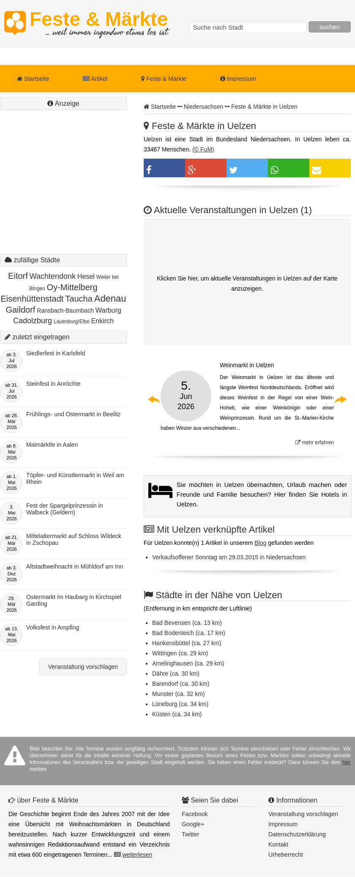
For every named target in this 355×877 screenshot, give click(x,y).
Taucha (79, 298)
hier (346, 762)
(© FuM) (203, 149)
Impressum (238, 78)
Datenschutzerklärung (297, 834)
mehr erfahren (314, 442)
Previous (154, 399)
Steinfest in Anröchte (53, 383)
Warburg (108, 310)
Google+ (193, 824)
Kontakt (278, 844)
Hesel (86, 276)
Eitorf (18, 275)
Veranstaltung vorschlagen (83, 666)
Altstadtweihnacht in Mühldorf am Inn (74, 566)
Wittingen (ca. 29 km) (180, 653)
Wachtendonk (53, 276)
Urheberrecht (285, 854)
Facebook (195, 814)
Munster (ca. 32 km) (178, 693)
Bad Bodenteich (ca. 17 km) (188, 633)
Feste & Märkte (99, 23)
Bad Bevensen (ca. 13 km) (187, 622)
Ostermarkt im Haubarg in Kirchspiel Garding (73, 600)
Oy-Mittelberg (72, 287)
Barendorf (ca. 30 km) (180, 683)
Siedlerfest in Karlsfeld (55, 353)
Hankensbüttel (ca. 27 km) (186, 643)
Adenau (110, 298)
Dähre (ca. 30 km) (175, 673)
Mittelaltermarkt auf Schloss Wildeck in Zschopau (73, 539)
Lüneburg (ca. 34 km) (180, 704)
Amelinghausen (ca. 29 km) (188, 663)
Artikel (95, 78)
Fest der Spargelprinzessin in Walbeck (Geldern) (64, 509)
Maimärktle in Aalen (52, 444)
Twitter (190, 834)
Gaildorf (20, 309)
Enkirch (102, 320)
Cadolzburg (32, 320)
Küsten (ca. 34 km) (177, 714)
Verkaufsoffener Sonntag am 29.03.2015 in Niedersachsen (229, 557)
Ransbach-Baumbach (65, 310)
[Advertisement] (63, 190)
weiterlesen (137, 854)
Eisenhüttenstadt (31, 298)
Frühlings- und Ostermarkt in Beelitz (73, 414)
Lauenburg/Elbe (72, 321)
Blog (260, 542)
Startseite (33, 78)
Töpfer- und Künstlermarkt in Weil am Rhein (75, 478)
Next (340, 399)
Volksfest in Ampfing (52, 627)
